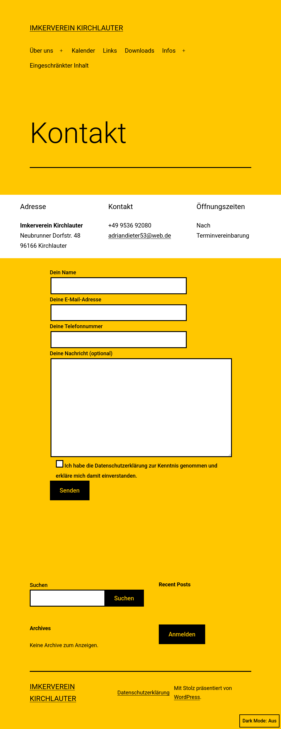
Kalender (83, 50)
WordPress (187, 697)
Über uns (41, 50)
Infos (168, 50)
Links (110, 50)
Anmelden (182, 634)
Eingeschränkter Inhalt (59, 65)
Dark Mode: (259, 721)
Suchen (39, 585)
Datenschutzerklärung (143, 692)
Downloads (139, 50)
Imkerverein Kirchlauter (76, 28)
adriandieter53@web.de (139, 235)
